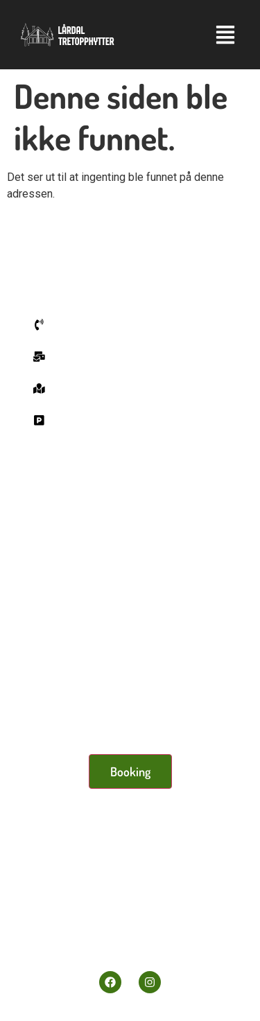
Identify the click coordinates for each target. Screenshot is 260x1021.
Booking (130, 771)
